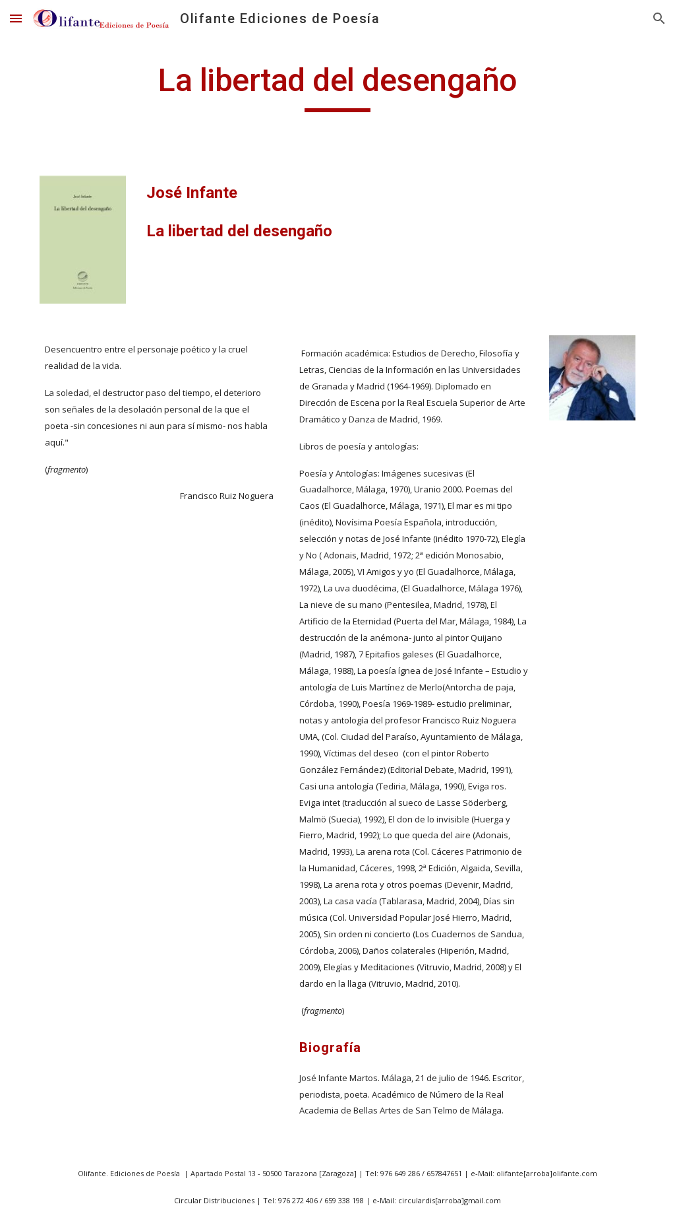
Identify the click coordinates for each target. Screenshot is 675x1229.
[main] (337, 86)
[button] (16, 18)
